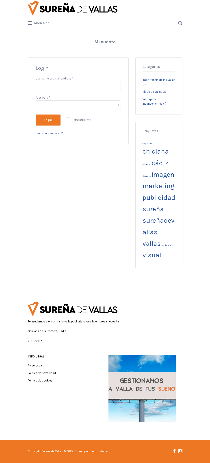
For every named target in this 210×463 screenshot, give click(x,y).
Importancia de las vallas (159, 80)
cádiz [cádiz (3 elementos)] (160, 163)
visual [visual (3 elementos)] (152, 255)
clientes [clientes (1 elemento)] (147, 164)
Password (43, 97)
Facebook (174, 451)
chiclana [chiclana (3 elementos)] (156, 151)
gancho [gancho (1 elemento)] (147, 175)
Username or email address (54, 78)
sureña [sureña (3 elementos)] (153, 209)
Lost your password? (49, 133)
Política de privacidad (42, 373)
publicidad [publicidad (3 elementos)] (159, 197)
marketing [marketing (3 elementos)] (158, 186)
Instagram (180, 451)
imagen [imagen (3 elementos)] (162, 174)
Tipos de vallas (152, 91)
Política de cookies (40, 380)
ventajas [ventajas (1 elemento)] (166, 245)
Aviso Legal (35, 365)
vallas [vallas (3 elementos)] (152, 243)
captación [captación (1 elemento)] (148, 143)
